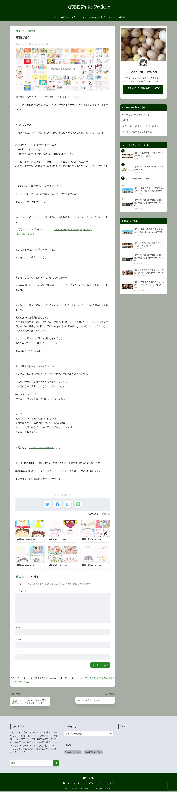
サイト (18, 653)
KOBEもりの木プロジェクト (101, 17)
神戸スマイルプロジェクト (73, 17)
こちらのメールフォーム (41, 447)
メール (18, 640)
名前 (17, 628)
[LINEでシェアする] (78, 504)
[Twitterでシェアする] (46, 504)
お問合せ (122, 17)
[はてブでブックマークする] (68, 504)
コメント (21, 592)
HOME (88, 778)
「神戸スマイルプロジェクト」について (143, 90)
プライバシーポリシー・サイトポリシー (142, 127)
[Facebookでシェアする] (57, 504)
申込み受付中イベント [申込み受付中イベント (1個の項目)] (73, 753)
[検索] (56, 764)
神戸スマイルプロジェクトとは (138, 133)
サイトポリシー (79, 784)
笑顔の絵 (105, 514)
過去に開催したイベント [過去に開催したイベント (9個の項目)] (93, 753)
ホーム (54, 17)
